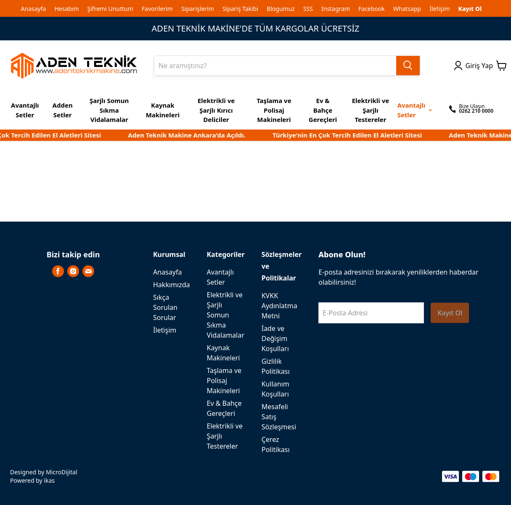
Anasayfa (33, 9)
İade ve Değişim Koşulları (275, 338)
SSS (308, 9)
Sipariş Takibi (240, 9)
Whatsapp (407, 9)
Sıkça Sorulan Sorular (165, 307)
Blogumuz (281, 9)
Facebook (371, 9)
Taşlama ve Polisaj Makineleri (224, 380)
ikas (49, 480)
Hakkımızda (171, 284)
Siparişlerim (197, 9)
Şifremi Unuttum (110, 9)
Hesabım (66, 9)
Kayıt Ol (470, 9)
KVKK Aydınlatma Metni (279, 305)
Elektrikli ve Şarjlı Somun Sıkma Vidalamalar (225, 315)
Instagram (335, 9)
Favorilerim (157, 9)
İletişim (439, 9)
